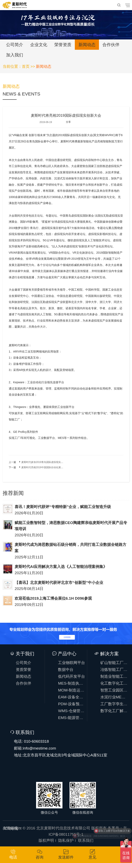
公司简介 (14, 44)
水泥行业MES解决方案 (114, 697)
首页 (26, 66)
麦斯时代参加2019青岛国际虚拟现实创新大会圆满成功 (50, 462)
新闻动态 (87, 44)
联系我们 (85, 840)
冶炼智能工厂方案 (114, 669)
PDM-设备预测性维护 (71, 704)
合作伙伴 (110, 44)
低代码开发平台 (71, 676)
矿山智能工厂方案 (114, 663)
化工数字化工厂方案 (114, 683)
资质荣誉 (23, 669)
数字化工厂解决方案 (114, 711)
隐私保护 (66, 840)
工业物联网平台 (71, 663)
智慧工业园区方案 (114, 690)
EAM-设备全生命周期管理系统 (71, 697)
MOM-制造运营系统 (71, 690)
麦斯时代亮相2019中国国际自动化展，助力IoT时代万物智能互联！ (57, 467)
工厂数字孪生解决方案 (114, 704)
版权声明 (46, 840)
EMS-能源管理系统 (71, 718)
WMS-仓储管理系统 (71, 711)
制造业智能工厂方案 (114, 676)
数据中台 (65, 669)
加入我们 (14, 55)
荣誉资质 (62, 44)
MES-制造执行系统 (71, 683)
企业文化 (38, 44)
